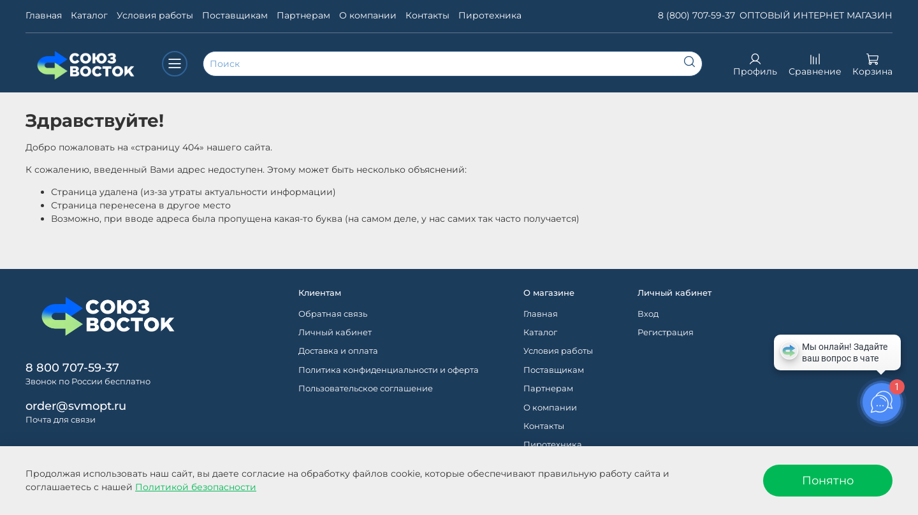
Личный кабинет (335, 332)
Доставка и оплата (338, 351)
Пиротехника (489, 15)
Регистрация (666, 332)
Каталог (89, 15)
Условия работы (155, 15)
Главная (44, 15)
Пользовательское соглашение (365, 388)
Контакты (427, 15)
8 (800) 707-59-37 (696, 15)
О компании (368, 15)
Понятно (828, 480)
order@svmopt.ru (76, 405)
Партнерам (303, 15)
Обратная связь (332, 314)
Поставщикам (235, 15)
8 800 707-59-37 (72, 367)
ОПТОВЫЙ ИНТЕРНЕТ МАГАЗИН (816, 15)
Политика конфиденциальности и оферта (388, 370)
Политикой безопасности (195, 487)
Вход (648, 314)
